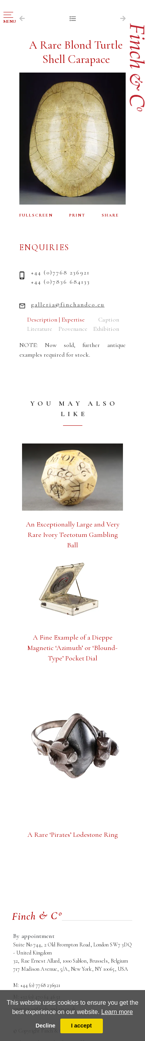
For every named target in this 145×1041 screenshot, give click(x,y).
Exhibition (106, 329)
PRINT (77, 215)
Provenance (72, 329)
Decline (45, 1025)
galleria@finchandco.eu (67, 304)
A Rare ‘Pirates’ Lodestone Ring (72, 834)
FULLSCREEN (36, 215)
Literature (39, 329)
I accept (81, 1025)
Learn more (117, 1012)
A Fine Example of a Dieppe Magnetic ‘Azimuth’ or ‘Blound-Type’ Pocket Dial (72, 647)
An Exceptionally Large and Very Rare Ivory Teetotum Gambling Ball (72, 534)
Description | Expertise (56, 319)
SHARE (110, 215)
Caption (108, 319)
